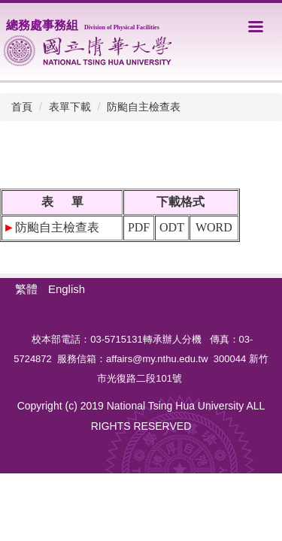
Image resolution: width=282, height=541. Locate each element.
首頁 (21, 107)
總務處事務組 (82, 25)
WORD (214, 227)
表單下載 (70, 107)
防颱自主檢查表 (143, 107)
